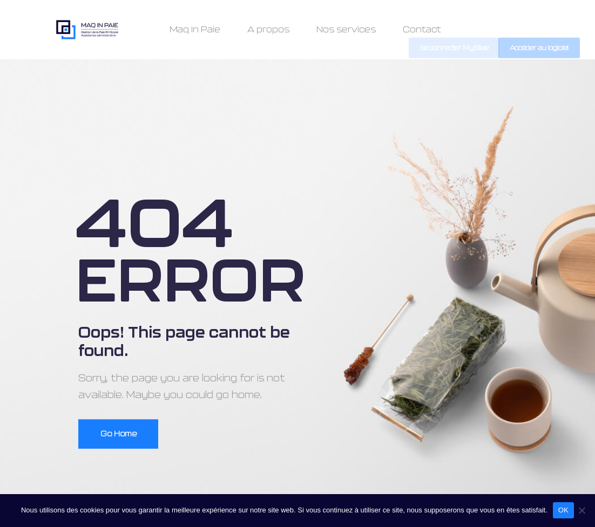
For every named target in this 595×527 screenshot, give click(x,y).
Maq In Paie (195, 29)
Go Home (118, 434)
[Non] (581, 510)
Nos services (346, 29)
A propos (268, 29)
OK (563, 510)
